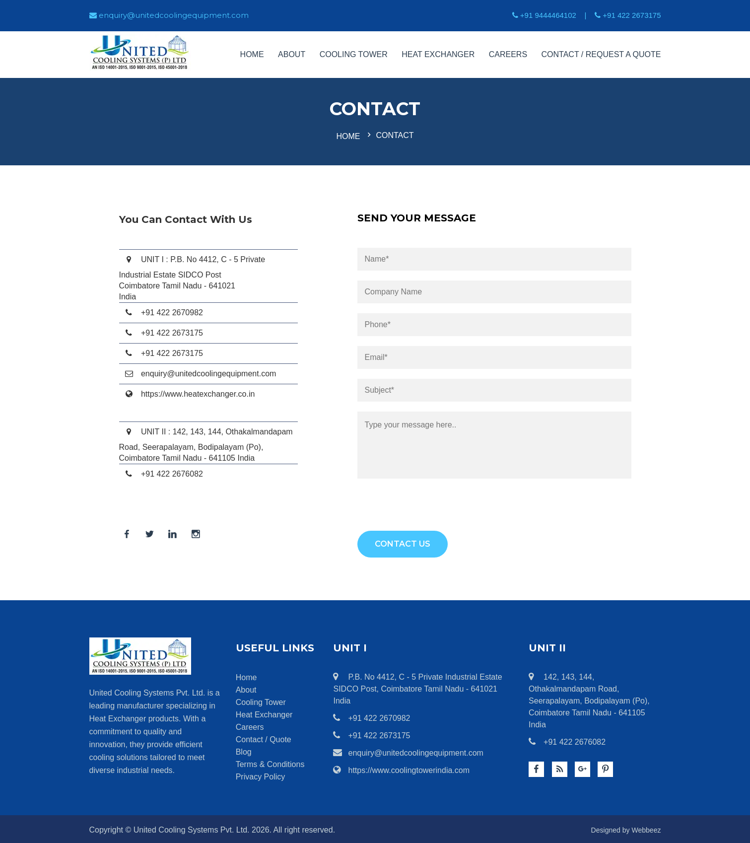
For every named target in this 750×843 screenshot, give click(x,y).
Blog (244, 750)
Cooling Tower (354, 54)
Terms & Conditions (270, 762)
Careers (508, 54)
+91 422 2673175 (371, 733)
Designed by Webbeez (621, 828)
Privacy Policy (260, 775)
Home (252, 54)
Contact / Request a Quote (601, 54)
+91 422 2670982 (371, 715)
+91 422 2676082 (567, 739)
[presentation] (432, 509)
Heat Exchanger (438, 54)
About (291, 54)
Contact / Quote (263, 737)
